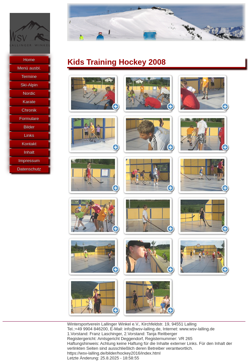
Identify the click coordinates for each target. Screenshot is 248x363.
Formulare (29, 118)
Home (29, 59)
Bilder (29, 127)
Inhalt (29, 152)
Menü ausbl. (29, 68)
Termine (28, 76)
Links (29, 135)
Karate (29, 101)
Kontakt (29, 143)
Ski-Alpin (29, 84)
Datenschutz (29, 169)
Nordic (29, 93)
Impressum (29, 160)
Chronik (29, 110)
